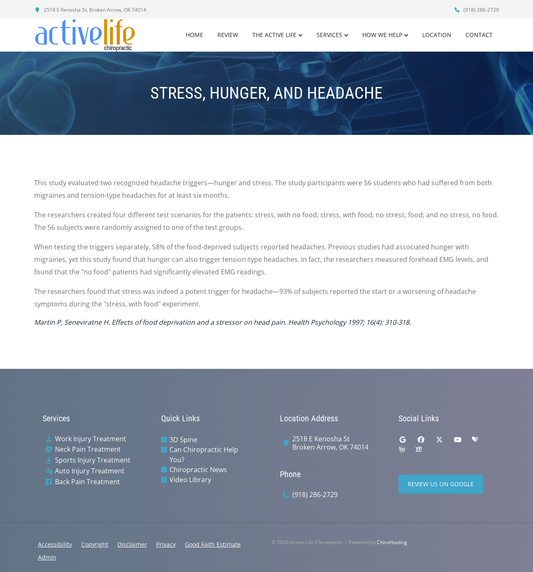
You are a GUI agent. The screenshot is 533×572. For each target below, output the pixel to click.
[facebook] (421, 440)
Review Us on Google (441, 484)
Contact (479, 35)
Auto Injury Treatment (90, 471)
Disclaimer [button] (132, 544)
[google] (403, 440)
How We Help (382, 35)
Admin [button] (47, 557)
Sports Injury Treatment (92, 460)
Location (436, 35)
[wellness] (402, 450)
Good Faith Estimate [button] (213, 544)
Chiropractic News (198, 469)
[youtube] (457, 440)
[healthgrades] (475, 440)
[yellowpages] (418, 450)
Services (329, 35)
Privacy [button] (166, 544)
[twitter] (439, 440)
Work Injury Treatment (90, 439)
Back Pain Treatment (87, 481)
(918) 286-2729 (476, 9)
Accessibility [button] (55, 544)
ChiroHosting (392, 542)
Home (194, 35)
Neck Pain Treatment (88, 449)
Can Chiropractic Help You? (203, 454)
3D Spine (183, 439)
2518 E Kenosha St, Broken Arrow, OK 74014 (90, 9)
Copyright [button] (94, 544)
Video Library (190, 479)
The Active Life (274, 35)
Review (227, 35)
